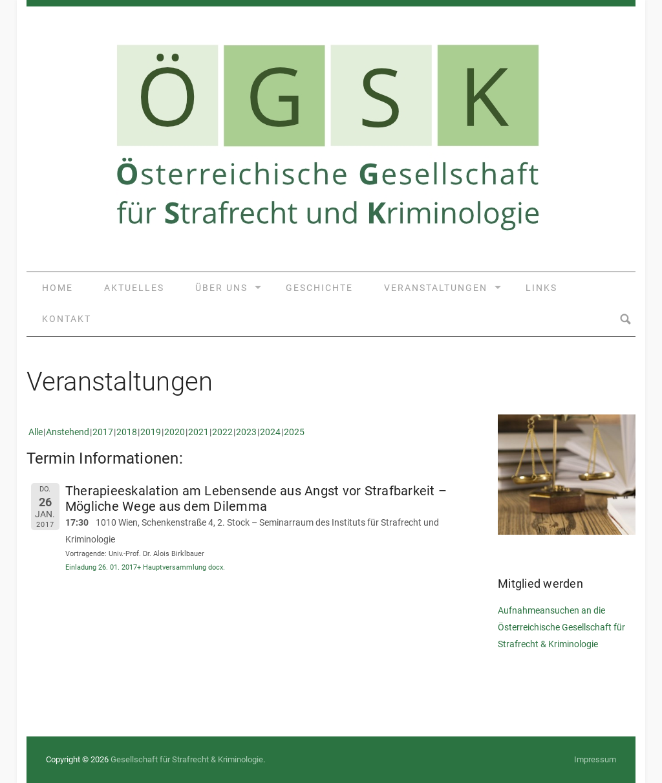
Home (57, 288)
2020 (174, 432)
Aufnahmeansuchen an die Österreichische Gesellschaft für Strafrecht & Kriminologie (561, 627)
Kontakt (66, 319)
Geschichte (319, 288)
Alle (35, 432)
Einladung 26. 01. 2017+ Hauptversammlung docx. (145, 567)
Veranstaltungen (435, 288)
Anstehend (67, 432)
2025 (294, 432)
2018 (126, 432)
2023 (246, 432)
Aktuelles (134, 288)
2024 (270, 432)
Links (541, 288)
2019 (150, 432)
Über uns (221, 288)
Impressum (595, 759)
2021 (198, 432)
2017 (102, 432)
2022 (222, 432)
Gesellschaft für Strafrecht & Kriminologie (187, 759)
